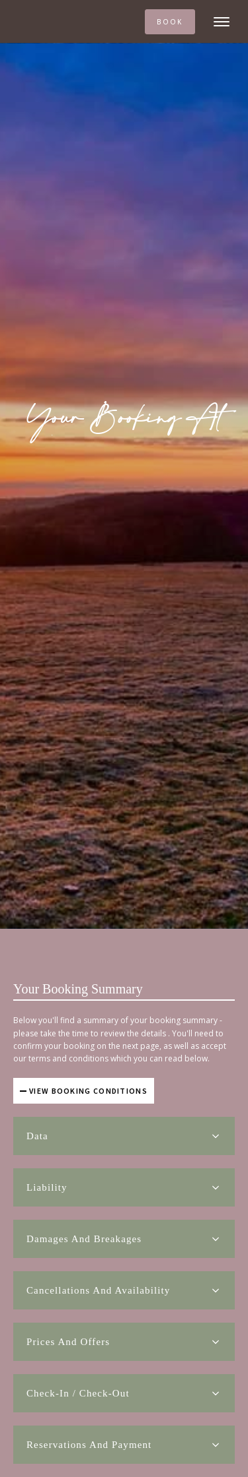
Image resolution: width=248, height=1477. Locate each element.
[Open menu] (221, 22)
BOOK (170, 21)
